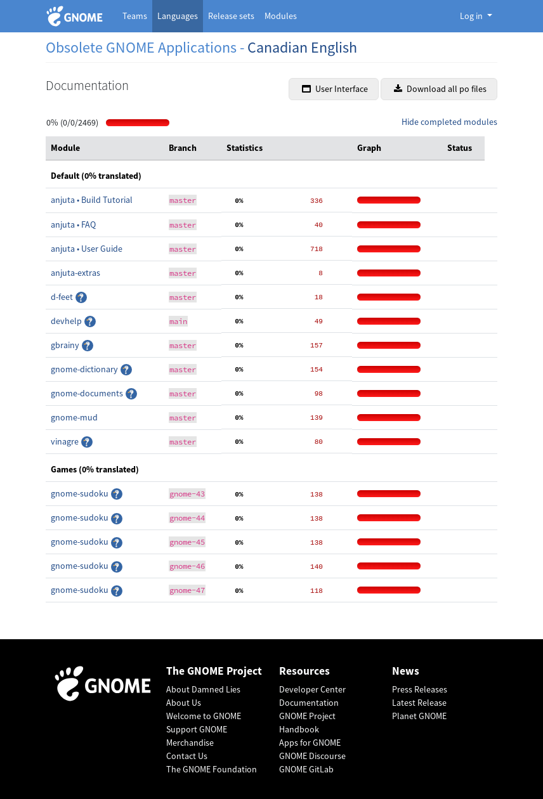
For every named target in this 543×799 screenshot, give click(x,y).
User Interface (335, 88)
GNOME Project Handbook (307, 722)
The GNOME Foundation (211, 769)
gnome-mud (74, 417)
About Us (183, 702)
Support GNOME (196, 729)
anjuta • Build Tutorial (92, 199)
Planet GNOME (419, 716)
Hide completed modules (449, 121)
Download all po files (440, 88)
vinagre (66, 441)
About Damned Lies (203, 689)
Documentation (309, 702)
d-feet (63, 296)
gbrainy (66, 345)
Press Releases (419, 689)
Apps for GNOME (310, 742)
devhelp (67, 321)
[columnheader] (105, 148)
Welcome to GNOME (203, 716)
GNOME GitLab (306, 769)
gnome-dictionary (85, 369)
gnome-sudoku (80, 493)
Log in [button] (472, 16)
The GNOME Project (214, 671)
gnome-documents (88, 393)
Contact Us (186, 756)
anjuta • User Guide (86, 248)
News (405, 671)
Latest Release (419, 702)
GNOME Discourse (312, 756)
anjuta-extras (75, 272)
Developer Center (312, 689)
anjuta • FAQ (73, 224)
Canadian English (302, 47)
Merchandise (190, 742)
